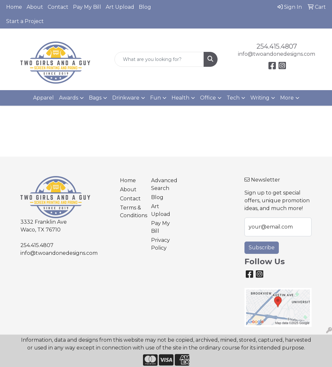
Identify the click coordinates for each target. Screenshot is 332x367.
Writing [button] (259, 98)
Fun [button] (155, 98)
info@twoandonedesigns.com (276, 54)
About (35, 7)
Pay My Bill (87, 7)
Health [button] (180, 98)
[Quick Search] (159, 59)
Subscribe (262, 247)
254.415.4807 (276, 46)
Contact (58, 7)
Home (14, 7)
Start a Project (25, 21)
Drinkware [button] (125, 98)
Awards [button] (68, 98)
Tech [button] (233, 98)
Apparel (43, 98)
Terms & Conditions (131, 212)
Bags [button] (95, 98)
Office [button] (208, 98)
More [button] (287, 98)
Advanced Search (162, 184)
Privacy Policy (160, 244)
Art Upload (120, 7)
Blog (145, 7)
